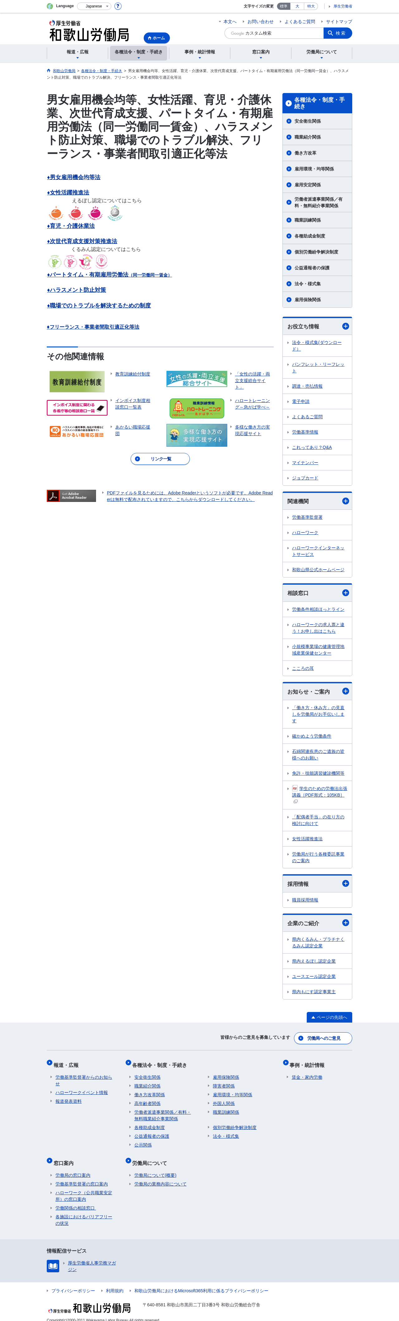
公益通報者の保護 (314, 267)
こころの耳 (303, 669)
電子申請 (301, 401)
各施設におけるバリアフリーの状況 (83, 1212)
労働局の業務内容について (160, 1176)
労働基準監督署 (307, 518)
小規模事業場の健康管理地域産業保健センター (318, 650)
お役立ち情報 (318, 326)
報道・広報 (67, 1063)
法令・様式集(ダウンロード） (317, 346)
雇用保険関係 (308, 299)
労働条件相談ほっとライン (318, 610)
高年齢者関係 (147, 1100)
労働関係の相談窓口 (75, 1200)
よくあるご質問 (300, 21)
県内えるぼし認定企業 (314, 963)
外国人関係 (224, 1100)
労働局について (151, 1157)
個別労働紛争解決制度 (316, 251)
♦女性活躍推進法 (68, 192)
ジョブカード (305, 478)
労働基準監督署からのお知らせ (83, 1077)
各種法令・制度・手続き (319, 103)
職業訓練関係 (308, 220)
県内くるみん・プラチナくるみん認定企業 (318, 944)
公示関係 (143, 1141)
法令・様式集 (308, 283)
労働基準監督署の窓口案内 (81, 1176)
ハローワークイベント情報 (81, 1089)
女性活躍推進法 (307, 840)
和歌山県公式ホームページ (318, 570)
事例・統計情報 (309, 1063)
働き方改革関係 (149, 1091)
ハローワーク (305, 533)
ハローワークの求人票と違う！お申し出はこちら (318, 629)
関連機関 (318, 501)
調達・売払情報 (307, 386)
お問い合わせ (261, 21)
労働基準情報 (305, 432)
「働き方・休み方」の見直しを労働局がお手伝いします (318, 716)
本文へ (230, 21)
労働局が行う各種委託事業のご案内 (318, 859)
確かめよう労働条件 (311, 737)
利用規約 (114, 1283)
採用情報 (318, 885)
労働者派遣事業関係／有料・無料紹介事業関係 (319, 202)
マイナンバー (305, 462)
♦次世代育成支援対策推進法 (82, 241)
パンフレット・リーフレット (318, 368)
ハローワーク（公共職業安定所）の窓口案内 (83, 1188)
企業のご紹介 (318, 925)
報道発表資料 (68, 1097)
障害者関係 (224, 1082)
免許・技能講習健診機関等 (318, 774)
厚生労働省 (343, 6)
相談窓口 (318, 593)
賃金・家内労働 (307, 1073)
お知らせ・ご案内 (318, 692)
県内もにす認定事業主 (314, 993)
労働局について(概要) (155, 1167)
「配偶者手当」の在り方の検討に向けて (318, 821)
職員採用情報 (305, 901)
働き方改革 (305, 152)
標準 (283, 6)
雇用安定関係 (308, 184)
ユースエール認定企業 (314, 978)
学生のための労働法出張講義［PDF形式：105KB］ (319, 796)
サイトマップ (339, 21)
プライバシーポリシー (73, 1283)
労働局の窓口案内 (72, 1167)
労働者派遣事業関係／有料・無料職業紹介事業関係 (162, 1112)
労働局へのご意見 (324, 1038)
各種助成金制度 (310, 235)
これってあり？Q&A (312, 447)
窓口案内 (65, 1157)
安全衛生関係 (308, 121)
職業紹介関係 (308, 137)
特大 (311, 6)
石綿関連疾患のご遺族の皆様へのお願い (318, 756)
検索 (341, 33)
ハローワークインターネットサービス (318, 552)
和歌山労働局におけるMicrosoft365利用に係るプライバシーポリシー (201, 1283)
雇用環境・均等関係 (314, 168)
